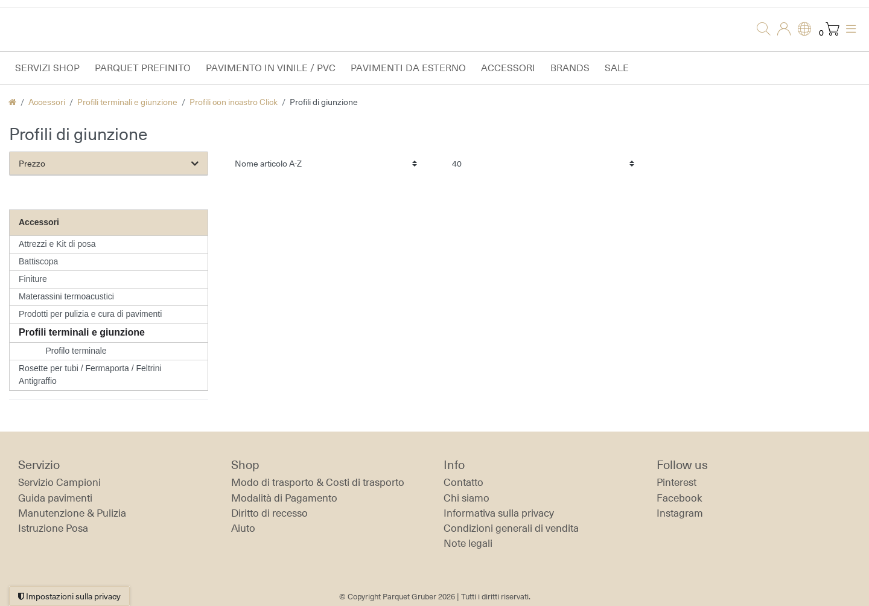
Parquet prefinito (143, 68)
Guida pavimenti (55, 498)
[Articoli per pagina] (543, 163)
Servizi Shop (47, 68)
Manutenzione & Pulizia (72, 513)
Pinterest (676, 482)
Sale (617, 68)
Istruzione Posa (53, 528)
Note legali (468, 543)
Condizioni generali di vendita (511, 528)
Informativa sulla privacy (499, 513)
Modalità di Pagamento (284, 498)
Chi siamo (466, 498)
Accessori (508, 68)
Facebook (679, 498)
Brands (570, 68)
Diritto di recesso (269, 513)
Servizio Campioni (59, 482)
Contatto (463, 482)
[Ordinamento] (325, 163)
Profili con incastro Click (233, 102)
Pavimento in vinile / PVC (271, 68)
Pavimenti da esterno (408, 68)
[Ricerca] (760, 29)
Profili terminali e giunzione (127, 102)
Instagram (680, 513)
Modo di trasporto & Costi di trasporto (317, 482)
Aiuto (243, 528)
